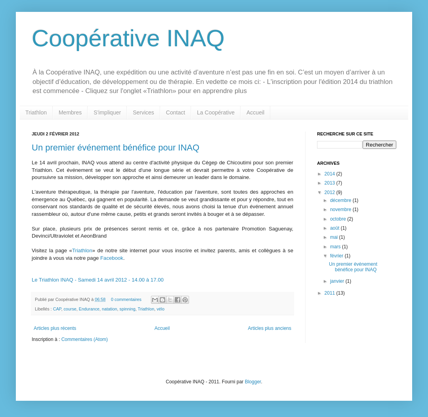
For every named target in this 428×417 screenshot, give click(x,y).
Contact (175, 112)
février (337, 256)
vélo (160, 309)
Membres (70, 112)
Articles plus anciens (269, 328)
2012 (330, 192)
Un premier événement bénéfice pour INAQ (115, 147)
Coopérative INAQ (128, 38)
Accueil (255, 112)
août (335, 228)
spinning (128, 309)
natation (109, 309)
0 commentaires (126, 299)
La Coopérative (216, 112)
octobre (338, 219)
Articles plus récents (55, 328)
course (69, 309)
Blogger (253, 382)
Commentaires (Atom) (84, 339)
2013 (330, 183)
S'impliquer (107, 112)
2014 (330, 174)
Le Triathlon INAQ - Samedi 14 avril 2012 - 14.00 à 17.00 (98, 280)
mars (336, 246)
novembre (341, 209)
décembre (341, 200)
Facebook (111, 258)
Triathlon (36, 112)
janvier (338, 281)
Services (143, 112)
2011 (330, 293)
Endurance (89, 309)
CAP (57, 309)
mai (334, 237)
